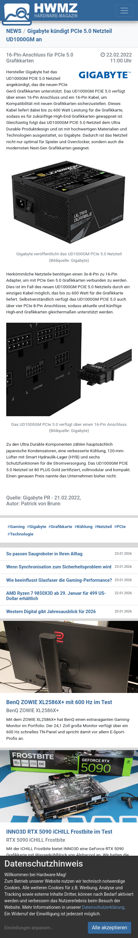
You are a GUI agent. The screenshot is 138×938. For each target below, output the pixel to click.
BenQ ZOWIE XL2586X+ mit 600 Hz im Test (59, 702)
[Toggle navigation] (124, 10)
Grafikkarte (60, 526)
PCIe (120, 526)
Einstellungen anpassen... (29, 927)
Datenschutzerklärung (103, 907)
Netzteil (103, 526)
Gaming (16, 526)
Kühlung (83, 526)
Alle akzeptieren (109, 928)
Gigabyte (36, 526)
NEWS (13, 31)
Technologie (20, 533)
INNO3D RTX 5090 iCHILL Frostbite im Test (59, 832)
